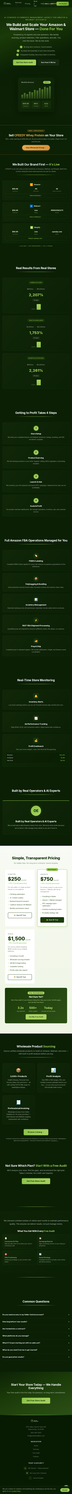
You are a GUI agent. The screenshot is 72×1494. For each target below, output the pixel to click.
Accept (65, 1490)
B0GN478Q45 (36, 246)
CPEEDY (54, 4)
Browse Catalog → (36, 1132)
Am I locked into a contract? (36, 1328)
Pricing (27, 4)
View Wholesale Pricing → (36, 148)
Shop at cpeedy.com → (36, 238)
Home (36, 1446)
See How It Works (48, 62)
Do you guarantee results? (36, 1357)
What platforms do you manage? (36, 1336)
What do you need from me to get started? (36, 1350)
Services (18, 4)
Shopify (50, 246)
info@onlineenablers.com (36, 1436)
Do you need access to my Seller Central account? (36, 1314)
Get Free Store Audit (24, 62)
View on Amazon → (36, 195)
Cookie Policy (16, 1491)
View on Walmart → (36, 217)
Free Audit (36, 1453)
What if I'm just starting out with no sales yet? (36, 1343)
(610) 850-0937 (36, 1433)
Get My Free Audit (36, 1017)
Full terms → (54, 1140)
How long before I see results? (36, 1321)
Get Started (62, 4)
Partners (44, 4)
